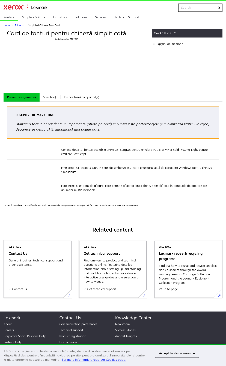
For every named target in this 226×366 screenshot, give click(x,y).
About (8, 324)
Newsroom (122, 324)
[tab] (22, 97)
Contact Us (70, 318)
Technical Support (126, 17)
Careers (9, 330)
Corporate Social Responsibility (25, 336)
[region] (113, 355)
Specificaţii (50, 97)
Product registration (72, 336)
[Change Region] (172, 7)
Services (100, 17)
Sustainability (13, 342)
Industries (60, 17)
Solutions (81, 17)
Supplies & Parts (33, 17)
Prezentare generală (21, 97)
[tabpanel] (113, 151)
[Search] (218, 8)
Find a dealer (68, 342)
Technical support (71, 330)
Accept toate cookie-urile (177, 353)
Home (25, 7)
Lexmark (12, 318)
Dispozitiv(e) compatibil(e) (81, 97)
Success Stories (125, 330)
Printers (9, 17)
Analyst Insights (126, 336)
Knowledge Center (133, 318)
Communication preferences (78, 324)
